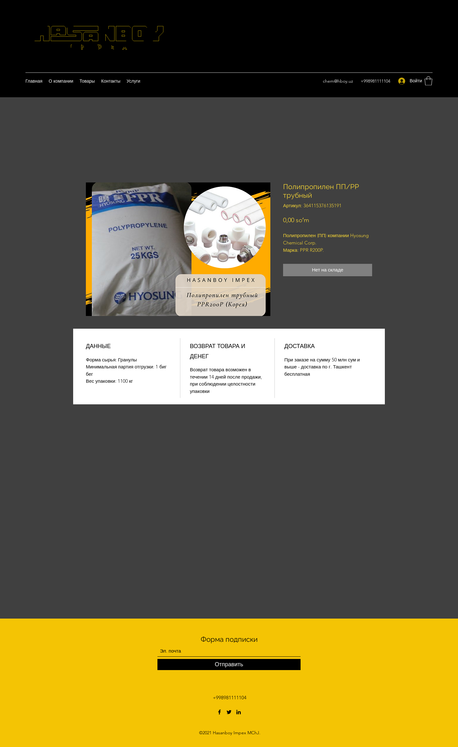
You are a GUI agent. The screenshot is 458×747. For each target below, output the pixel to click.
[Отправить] (229, 664)
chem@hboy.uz (338, 81)
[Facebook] (219, 712)
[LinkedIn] (238, 712)
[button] (428, 81)
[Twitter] (229, 712)
